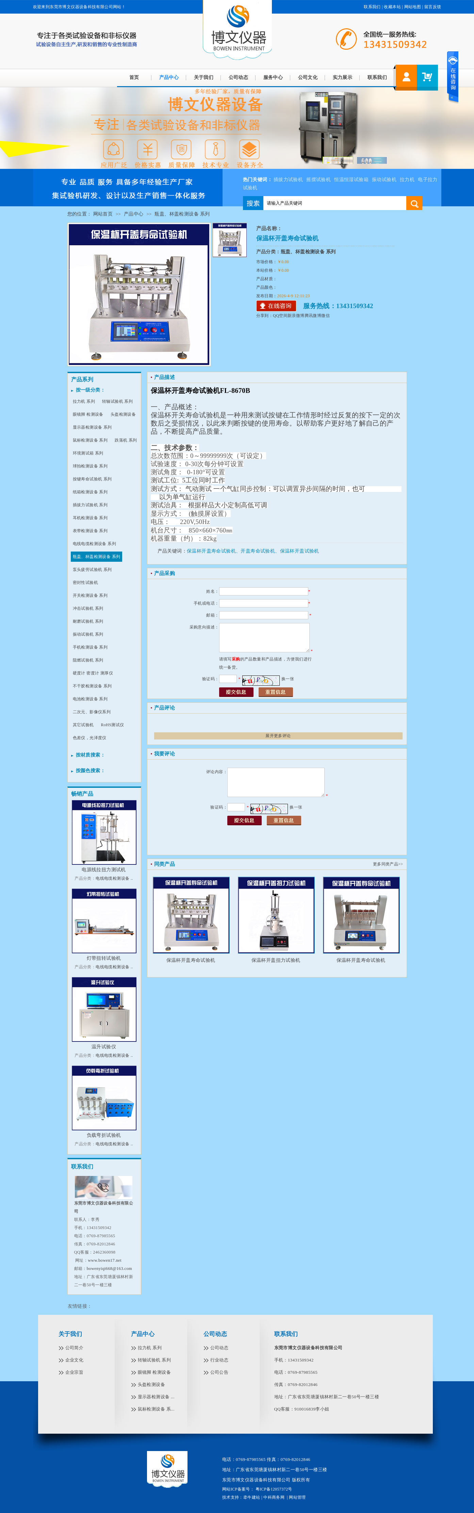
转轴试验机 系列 (117, 401)
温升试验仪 (104, 1046)
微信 (325, 315)
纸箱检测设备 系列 (90, 492)
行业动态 (219, 1360)
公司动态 (238, 77)
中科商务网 (273, 1497)
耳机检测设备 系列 (90, 517)
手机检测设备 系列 (90, 647)
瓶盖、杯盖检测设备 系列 (182, 214)
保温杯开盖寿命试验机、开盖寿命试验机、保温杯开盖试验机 (253, 551)
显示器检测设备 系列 (92, 427)
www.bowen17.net (104, 1260)
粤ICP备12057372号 (273, 1489)
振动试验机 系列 (88, 634)
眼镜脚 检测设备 (88, 414)
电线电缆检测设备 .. (114, 878)
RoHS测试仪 (112, 724)
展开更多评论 (278, 735)
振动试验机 (384, 179)
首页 (134, 77)
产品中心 (169, 77)
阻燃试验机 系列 (88, 660)
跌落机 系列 (126, 440)
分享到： (264, 315)
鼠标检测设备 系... (156, 1409)
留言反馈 (432, 6)
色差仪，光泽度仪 (90, 737)
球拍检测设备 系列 (90, 466)
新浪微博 (296, 315)
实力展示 (343, 77)
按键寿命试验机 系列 (92, 479)
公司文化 (308, 77)
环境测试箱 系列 (88, 453)
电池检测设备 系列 (90, 699)
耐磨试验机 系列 (88, 621)
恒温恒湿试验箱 (351, 179)
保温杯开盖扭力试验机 (275, 960)
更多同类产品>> (388, 864)
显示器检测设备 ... (156, 1396)
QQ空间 (280, 315)
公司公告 (219, 1372)
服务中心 (273, 77)
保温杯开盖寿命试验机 (190, 960)
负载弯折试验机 (104, 1135)
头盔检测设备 (123, 414)
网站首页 (103, 214)
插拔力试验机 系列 (90, 505)
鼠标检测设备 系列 (90, 440)
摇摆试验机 (318, 179)
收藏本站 (392, 6)
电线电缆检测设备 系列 (94, 543)
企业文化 (74, 1360)
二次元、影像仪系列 (92, 712)
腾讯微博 (313, 315)
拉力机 (407, 179)
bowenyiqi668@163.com (109, 1268)
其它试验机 (83, 724)
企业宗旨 (74, 1372)
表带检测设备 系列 (90, 530)
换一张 (287, 678)
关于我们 (204, 77)
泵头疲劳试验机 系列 (92, 569)
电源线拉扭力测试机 (104, 869)
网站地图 (412, 6)
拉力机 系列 (84, 401)
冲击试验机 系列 (88, 608)
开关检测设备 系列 (90, 595)
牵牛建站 (251, 1497)
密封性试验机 (85, 582)
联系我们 (372, 6)
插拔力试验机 (288, 179)
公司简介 (74, 1347)
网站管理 (297, 1497)
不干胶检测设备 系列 (92, 686)
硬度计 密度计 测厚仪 (93, 673)
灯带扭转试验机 (104, 958)
